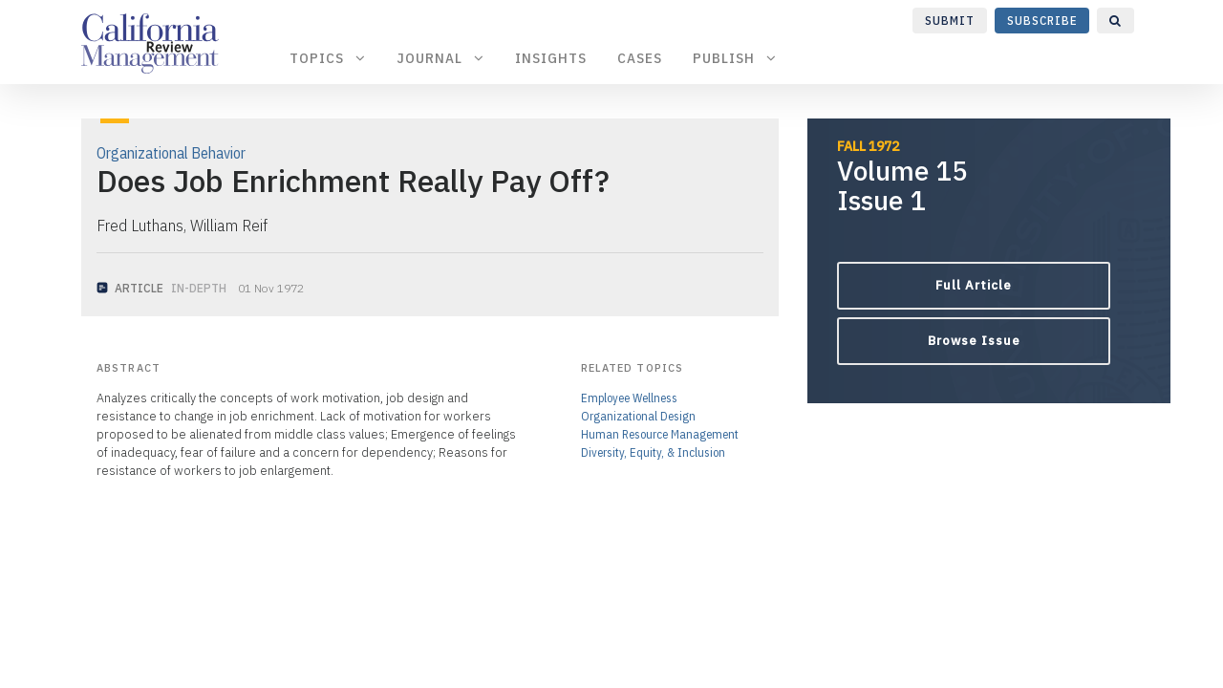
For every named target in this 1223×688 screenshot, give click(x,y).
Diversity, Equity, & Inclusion (653, 452)
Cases (639, 58)
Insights (551, 58)
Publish (735, 58)
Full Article (973, 285)
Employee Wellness (629, 398)
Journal (440, 58)
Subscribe (1042, 20)
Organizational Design (638, 416)
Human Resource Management (660, 434)
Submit (950, 20)
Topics (328, 58)
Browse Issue (974, 341)
